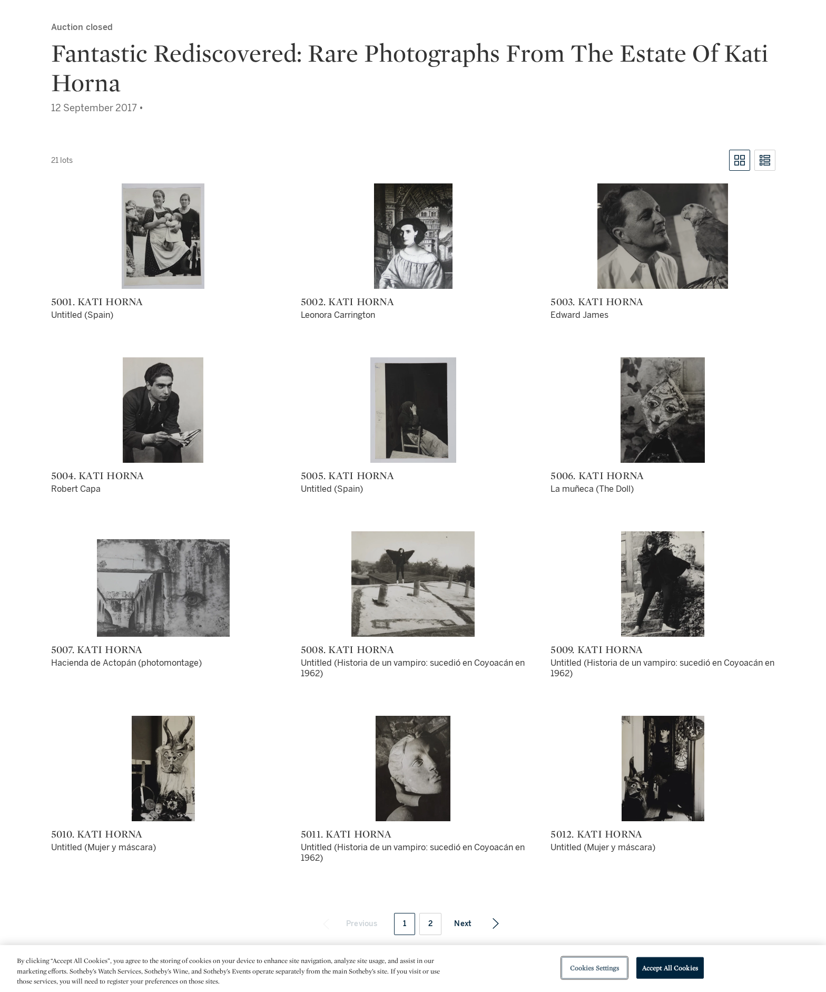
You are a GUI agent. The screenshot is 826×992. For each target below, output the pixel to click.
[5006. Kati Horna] (663, 410)
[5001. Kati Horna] (163, 236)
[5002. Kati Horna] (413, 236)
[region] (413, 968)
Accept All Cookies (670, 967)
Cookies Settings (594, 967)
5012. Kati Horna (596, 834)
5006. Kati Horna (597, 475)
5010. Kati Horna (97, 834)
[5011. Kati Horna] (413, 768)
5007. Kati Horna (97, 649)
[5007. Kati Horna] (163, 588)
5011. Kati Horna (346, 834)
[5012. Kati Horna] (663, 768)
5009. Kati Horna (596, 649)
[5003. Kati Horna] (662, 236)
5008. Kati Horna (347, 649)
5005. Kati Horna (347, 475)
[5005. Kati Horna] (413, 410)
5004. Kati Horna (97, 475)
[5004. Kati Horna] (163, 410)
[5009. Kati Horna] (662, 584)
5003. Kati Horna (596, 301)
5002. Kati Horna (347, 301)
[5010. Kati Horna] (163, 768)
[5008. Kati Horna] (413, 584)
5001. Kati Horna (97, 301)
